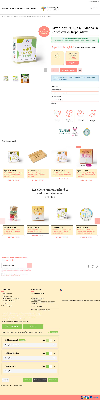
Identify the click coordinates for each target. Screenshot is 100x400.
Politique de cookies (7, 321)
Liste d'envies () (94, 1)
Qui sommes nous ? (8, 296)
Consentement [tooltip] (54, 332)
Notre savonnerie (7, 293)
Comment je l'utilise (75, 100)
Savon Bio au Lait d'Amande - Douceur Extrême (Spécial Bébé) (61, 173)
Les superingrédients (75, 97)
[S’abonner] (29, 265)
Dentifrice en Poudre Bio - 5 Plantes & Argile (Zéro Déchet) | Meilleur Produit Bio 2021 (86, 231)
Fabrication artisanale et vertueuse (75, 93)
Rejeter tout (12, 326)
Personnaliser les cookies (21, 321)
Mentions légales (7, 306)
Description (75, 86)
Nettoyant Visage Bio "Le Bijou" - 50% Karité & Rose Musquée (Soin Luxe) (86, 174)
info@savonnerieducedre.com (41, 309)
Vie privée (16, 385)
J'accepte (33, 326)
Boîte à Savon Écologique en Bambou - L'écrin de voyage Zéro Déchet (12, 231)
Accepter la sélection (40, 379)
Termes (20, 385)
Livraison (5, 303)
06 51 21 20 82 (37, 307)
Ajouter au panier (68, 70)
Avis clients (75, 103)
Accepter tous (53, 379)
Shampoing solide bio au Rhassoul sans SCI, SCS (35, 230)
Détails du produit (75, 90)
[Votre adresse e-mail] (14, 265)
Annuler (5, 379)
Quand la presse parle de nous (11, 298)
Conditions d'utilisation (9, 301)
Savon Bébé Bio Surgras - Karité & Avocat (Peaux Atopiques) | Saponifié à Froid (13, 174)
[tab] (75, 86)
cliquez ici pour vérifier (94, 300)
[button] (6, 8)
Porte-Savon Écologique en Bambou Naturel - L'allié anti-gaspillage (37, 174)
